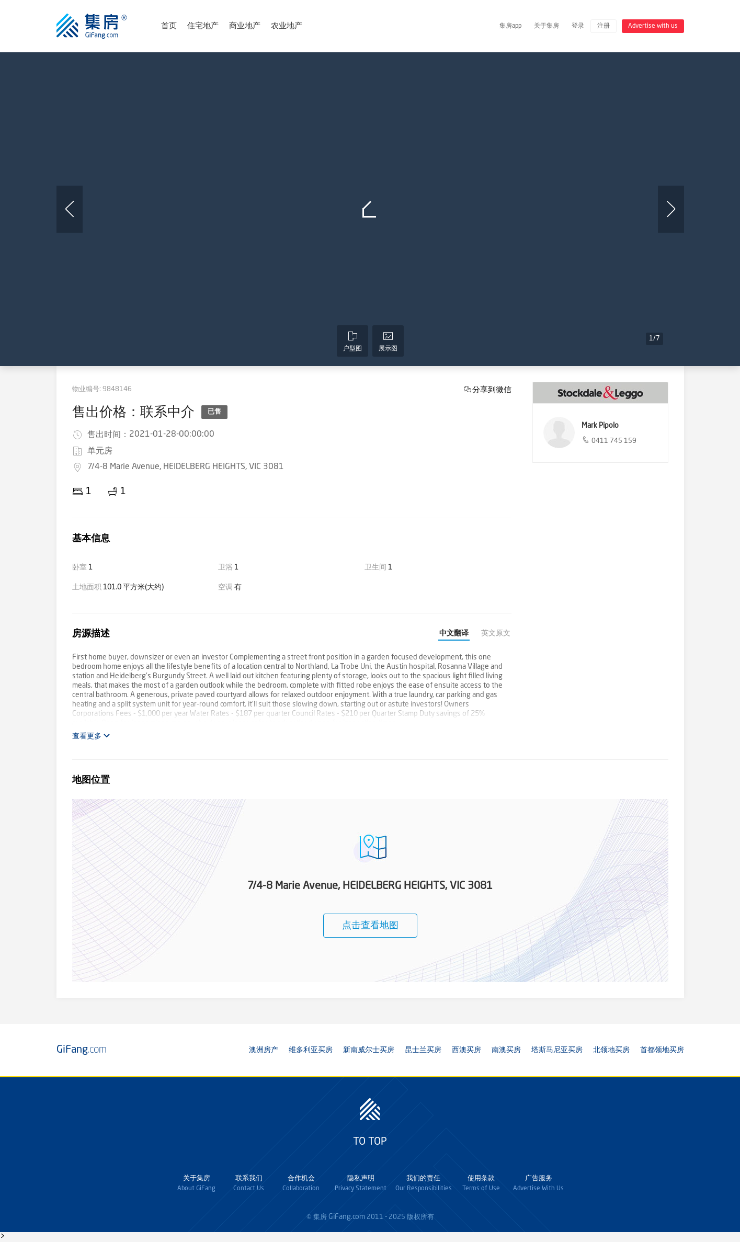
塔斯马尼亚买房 (557, 1050)
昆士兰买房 (423, 1050)
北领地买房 (611, 1050)
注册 (603, 26)
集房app (510, 26)
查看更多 (91, 736)
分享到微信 (491, 389)
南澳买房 (506, 1050)
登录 (578, 26)
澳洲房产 (263, 1050)
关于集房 (546, 26)
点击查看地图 (370, 925)
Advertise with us (653, 26)
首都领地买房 (662, 1050)
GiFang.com (346, 1217)
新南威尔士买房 (368, 1050)
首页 (169, 26)
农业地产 (286, 26)
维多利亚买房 (311, 1050)
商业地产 (244, 26)
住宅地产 (203, 26)
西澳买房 (466, 1050)
